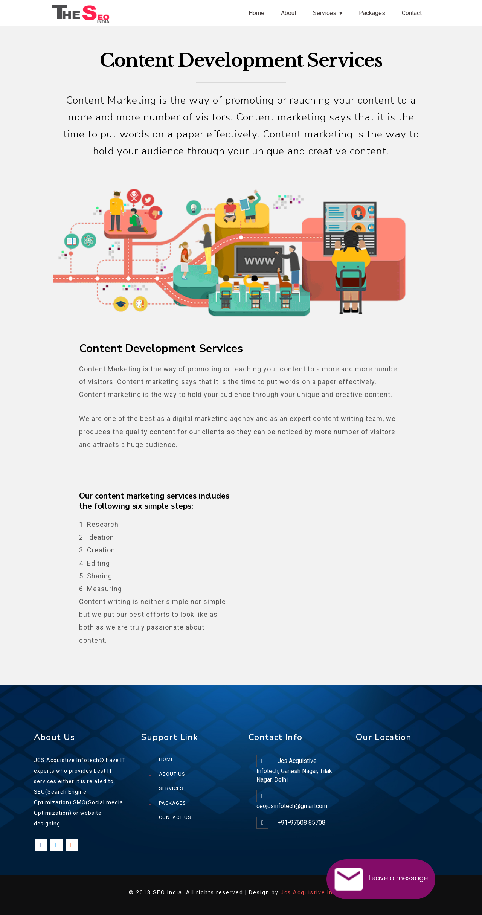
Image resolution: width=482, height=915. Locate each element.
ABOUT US (172, 774)
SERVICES (171, 788)
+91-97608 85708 (301, 822)
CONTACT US (175, 817)
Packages (372, 13)
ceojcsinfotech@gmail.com (291, 806)
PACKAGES (172, 803)
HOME (166, 759)
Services (324, 13)
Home (256, 13)
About (288, 13)
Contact (412, 13)
